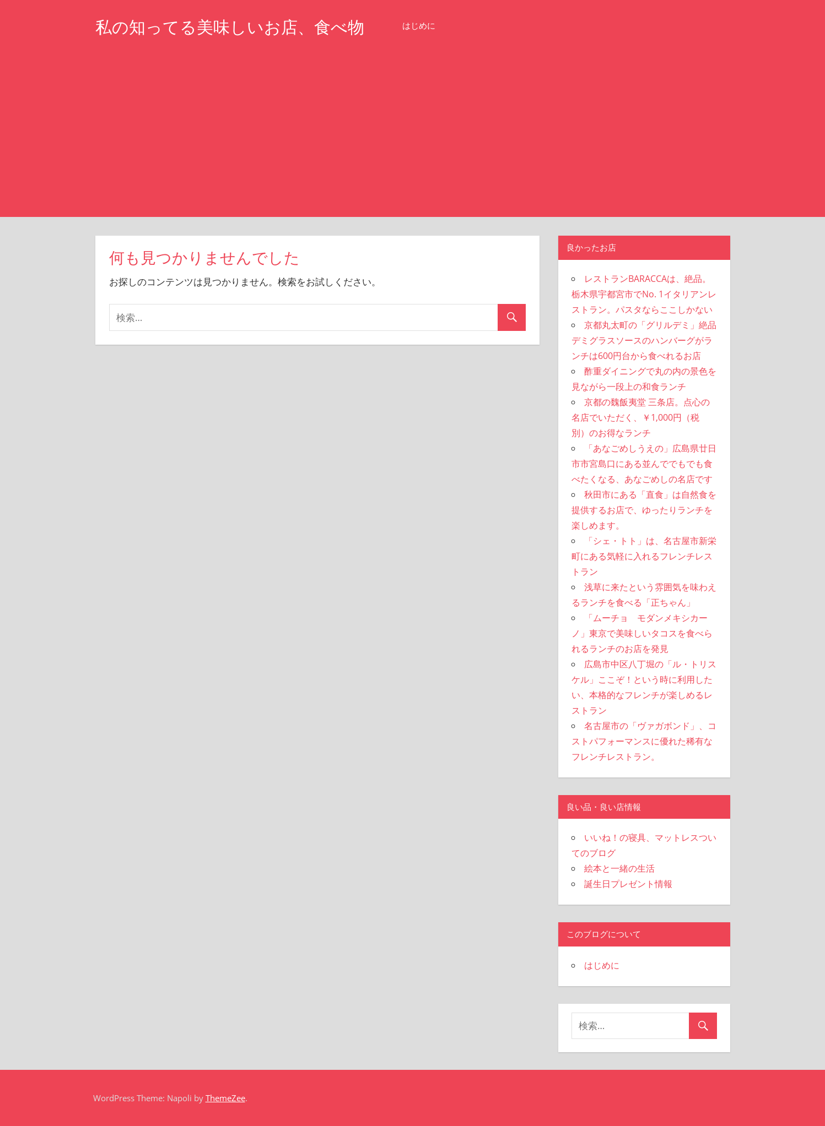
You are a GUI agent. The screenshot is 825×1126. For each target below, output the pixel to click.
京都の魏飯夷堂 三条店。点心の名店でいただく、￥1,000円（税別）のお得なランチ (640, 417)
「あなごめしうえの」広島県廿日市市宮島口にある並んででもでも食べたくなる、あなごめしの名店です (643, 463)
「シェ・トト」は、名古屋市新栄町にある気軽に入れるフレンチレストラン (643, 556)
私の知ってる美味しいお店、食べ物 (238, 26)
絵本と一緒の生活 (619, 868)
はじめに (436, 25)
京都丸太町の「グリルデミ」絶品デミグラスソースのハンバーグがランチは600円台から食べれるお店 (643, 340)
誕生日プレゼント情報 (628, 884)
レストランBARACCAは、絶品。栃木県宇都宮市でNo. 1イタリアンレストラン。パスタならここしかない (643, 294)
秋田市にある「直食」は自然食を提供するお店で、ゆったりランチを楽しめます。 (643, 509)
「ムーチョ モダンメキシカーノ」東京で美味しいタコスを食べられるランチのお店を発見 (642, 633)
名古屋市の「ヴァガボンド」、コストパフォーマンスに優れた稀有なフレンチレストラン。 (643, 741)
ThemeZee (225, 1097)
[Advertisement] (412, 134)
